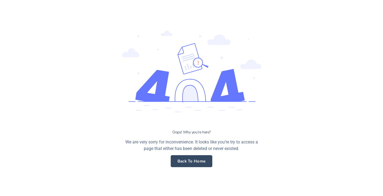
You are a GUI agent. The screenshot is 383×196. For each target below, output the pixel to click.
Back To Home (192, 161)
